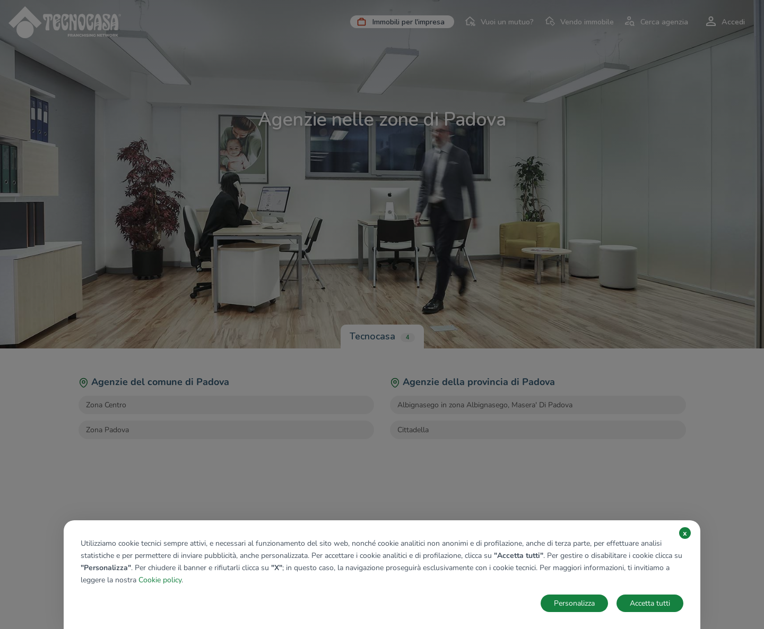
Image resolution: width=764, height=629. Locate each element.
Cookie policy (159, 580)
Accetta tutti (650, 603)
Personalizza (574, 603)
